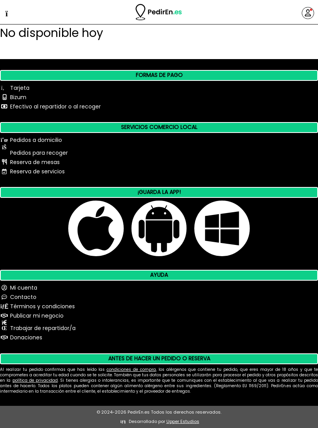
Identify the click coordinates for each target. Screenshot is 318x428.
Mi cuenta (23, 288)
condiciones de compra (131, 369)
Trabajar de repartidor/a (43, 328)
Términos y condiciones (42, 306)
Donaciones (26, 337)
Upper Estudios (182, 421)
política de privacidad (35, 380)
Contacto (23, 297)
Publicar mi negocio (37, 316)
